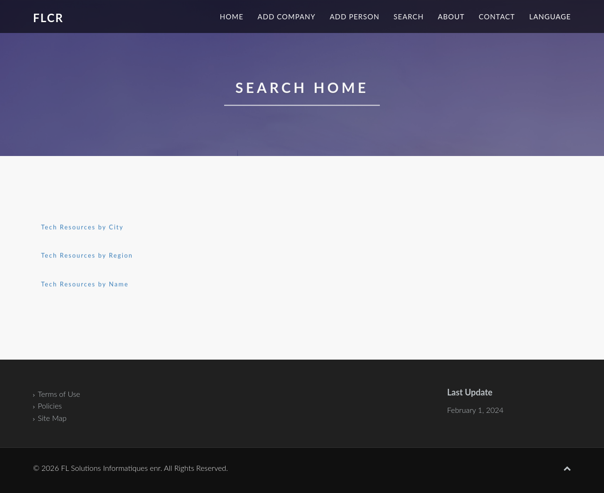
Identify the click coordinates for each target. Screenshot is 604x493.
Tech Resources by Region (87, 256)
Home (231, 16)
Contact (497, 16)
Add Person (354, 16)
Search (409, 16)
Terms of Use (59, 393)
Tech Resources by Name (85, 284)
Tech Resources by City (82, 227)
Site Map (52, 417)
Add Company (287, 16)
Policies (50, 405)
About (451, 16)
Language (550, 16)
